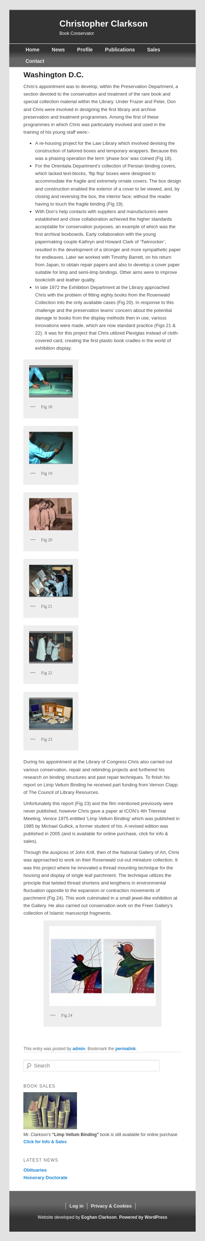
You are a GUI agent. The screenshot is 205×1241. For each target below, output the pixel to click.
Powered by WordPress (143, 1217)
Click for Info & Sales (45, 1141)
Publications (120, 49)
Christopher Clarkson (103, 23)
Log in (76, 1206)
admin (78, 1048)
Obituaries (34, 1170)
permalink (125, 1048)
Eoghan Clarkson (99, 1217)
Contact (35, 61)
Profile (85, 49)
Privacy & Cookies (111, 1206)
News (58, 49)
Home (33, 49)
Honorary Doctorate (45, 1177)
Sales (153, 49)
